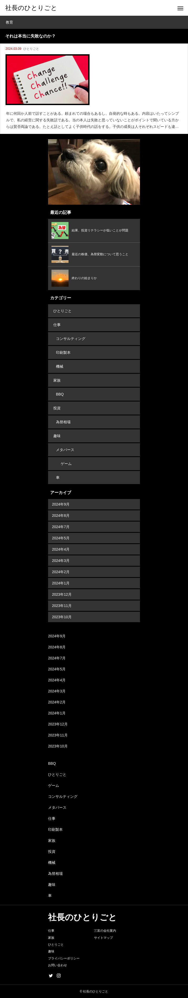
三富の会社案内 (105, 930)
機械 (59, 366)
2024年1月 (61, 583)
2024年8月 (61, 515)
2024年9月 (61, 504)
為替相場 (63, 422)
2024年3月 (61, 560)
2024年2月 (61, 572)
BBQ (60, 394)
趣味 (57, 436)
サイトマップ (103, 938)
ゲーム (66, 464)
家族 (57, 380)
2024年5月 (61, 538)
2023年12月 (62, 594)
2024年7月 (61, 527)
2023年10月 (62, 617)
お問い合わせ (57, 965)
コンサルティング (70, 339)
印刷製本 (63, 352)
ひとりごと (31, 49)
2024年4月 (61, 549)
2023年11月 (62, 606)
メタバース (65, 450)
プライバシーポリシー (64, 958)
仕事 (57, 325)
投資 (57, 408)
